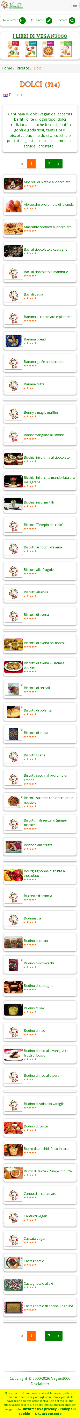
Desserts (13, 94)
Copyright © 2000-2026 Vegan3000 (40, 1378)
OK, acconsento (48, 1413)
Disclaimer (40, 1383)
